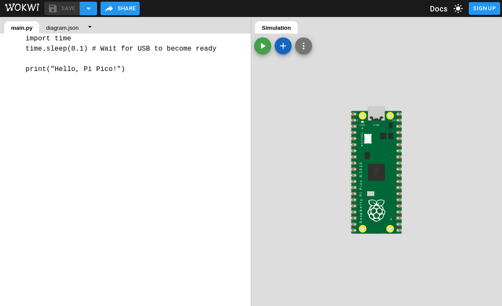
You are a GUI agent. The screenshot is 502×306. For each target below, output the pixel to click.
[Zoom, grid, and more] (303, 45)
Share (120, 8)
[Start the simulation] (262, 45)
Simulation (276, 28)
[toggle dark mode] (458, 8)
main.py (21, 28)
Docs (439, 8)
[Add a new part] (283, 45)
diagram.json (62, 28)
